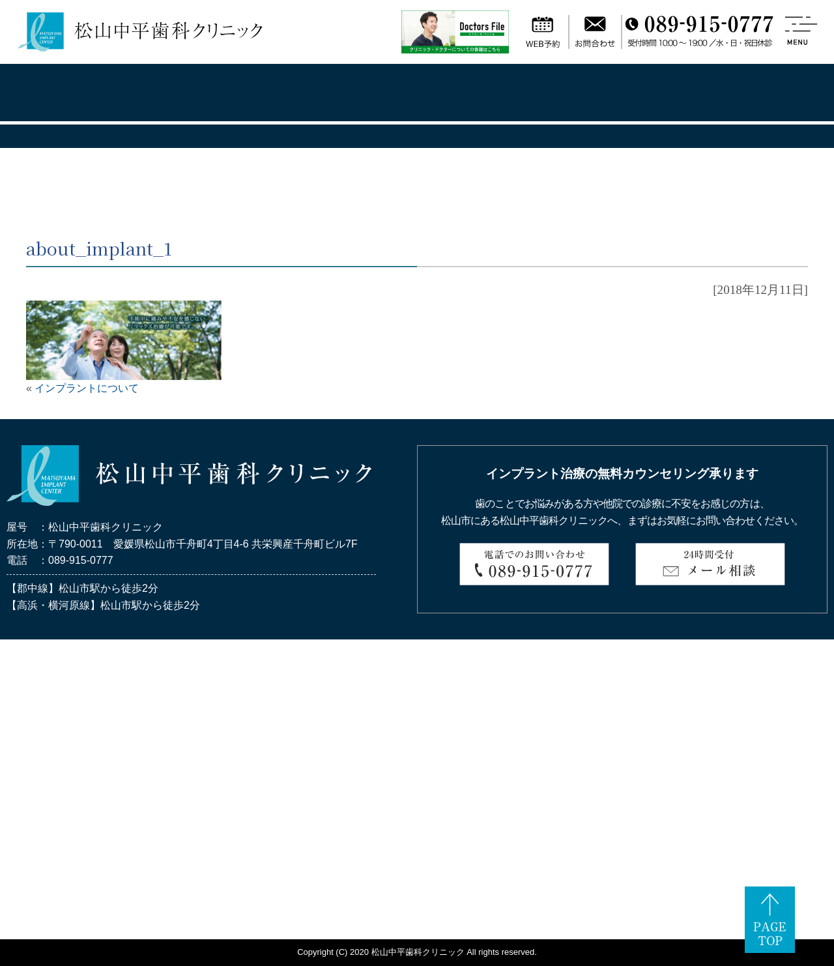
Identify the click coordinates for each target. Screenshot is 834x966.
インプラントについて (87, 388)
